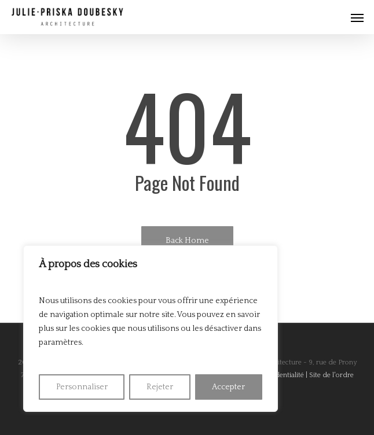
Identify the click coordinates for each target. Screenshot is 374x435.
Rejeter (159, 387)
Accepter (228, 387)
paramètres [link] (60, 342)
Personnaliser (82, 387)
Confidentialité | (282, 375)
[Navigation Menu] (357, 17)
